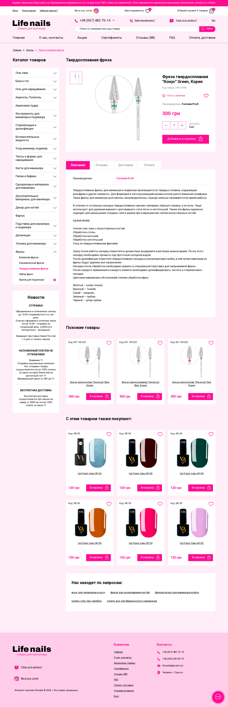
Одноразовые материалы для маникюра (32, 186)
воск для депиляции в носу (88, 592)
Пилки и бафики (26, 176)
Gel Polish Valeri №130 (191, 543)
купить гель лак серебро (87, 601)
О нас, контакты (123, 657)
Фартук (20, 215)
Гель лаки (22, 72)
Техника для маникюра (31, 243)
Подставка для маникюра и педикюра (32, 225)
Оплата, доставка (123, 685)
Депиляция (23, 235)
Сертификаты (121, 668)
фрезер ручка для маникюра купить (177, 592)
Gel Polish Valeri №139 (140, 543)
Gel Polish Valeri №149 (191, 473)
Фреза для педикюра (31, 279)
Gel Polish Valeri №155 (89, 473)
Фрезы (20, 251)
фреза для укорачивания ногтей (130, 592)
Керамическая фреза (31, 262)
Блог (116, 696)
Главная (118, 652)
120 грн (73, 487)
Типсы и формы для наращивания (29, 158)
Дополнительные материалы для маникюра (33, 197)
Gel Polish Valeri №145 (89, 543)
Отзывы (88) (120, 674)
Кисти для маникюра (29, 168)
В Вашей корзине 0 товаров (196, 10)
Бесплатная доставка (36, 390)
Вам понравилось (138, 10)
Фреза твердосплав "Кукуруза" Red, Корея (191, 384)
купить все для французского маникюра (132, 601)
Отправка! (36, 305)
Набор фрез (26, 274)
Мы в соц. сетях (87, 10)
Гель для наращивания (30, 89)
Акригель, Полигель (28, 97)
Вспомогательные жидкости (27, 138)
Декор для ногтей (27, 207)
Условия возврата (124, 691)
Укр (213, 20)
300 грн (73, 396)
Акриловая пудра (27, 105)
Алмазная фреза (28, 257)
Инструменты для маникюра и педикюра (30, 115)
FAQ (116, 680)
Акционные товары (124, 663)
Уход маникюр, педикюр (32, 148)
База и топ (22, 81)
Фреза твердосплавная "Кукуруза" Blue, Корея (141, 384)
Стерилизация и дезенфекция (26, 126)
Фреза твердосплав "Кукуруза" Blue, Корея (90, 384)
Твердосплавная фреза (33, 268)
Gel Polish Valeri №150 (140, 473)
